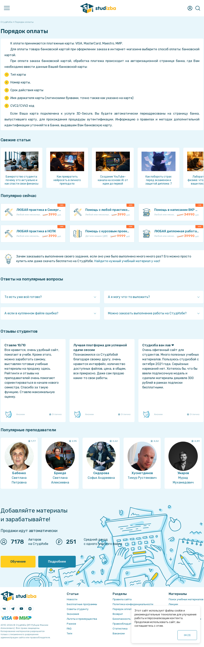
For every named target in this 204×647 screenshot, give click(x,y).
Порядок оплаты (123, 609)
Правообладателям (125, 623)
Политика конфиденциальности (133, 604)
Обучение (18, 561)
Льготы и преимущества (82, 618)
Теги (69, 633)
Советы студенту (77, 609)
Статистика (120, 628)
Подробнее (57, 561)
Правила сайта (122, 599)
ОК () (187, 635)
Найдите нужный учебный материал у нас (126, 261)
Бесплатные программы (82, 604)
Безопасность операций (128, 618)
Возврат (118, 614)
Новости (72, 599)
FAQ (69, 628)
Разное (71, 623)
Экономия (73, 614)
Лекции (173, 604)
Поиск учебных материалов (186, 599)
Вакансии (119, 633)
